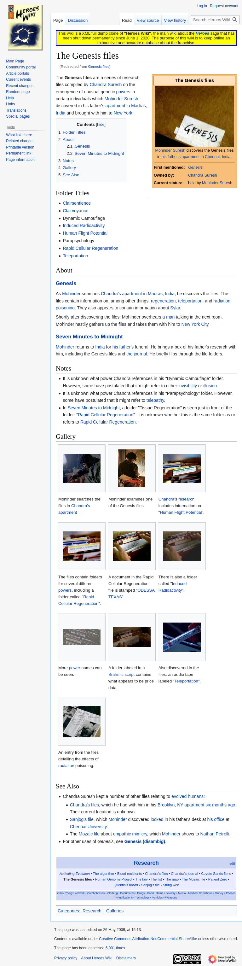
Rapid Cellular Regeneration (90, 248)
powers (123, 91)
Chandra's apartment (121, 293)
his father (121, 346)
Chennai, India (217, 157)
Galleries (115, 910)
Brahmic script (121, 674)
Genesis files (98, 66)
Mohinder (71, 293)
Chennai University (88, 826)
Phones (231, 893)
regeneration (163, 300)
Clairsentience (77, 203)
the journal (136, 353)
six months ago (220, 804)
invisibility (187, 385)
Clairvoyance (75, 210)
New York (123, 112)
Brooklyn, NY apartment (181, 804)
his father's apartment (181, 157)
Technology (142, 897)
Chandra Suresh (202, 175)
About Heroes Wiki (96, 958)
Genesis (195, 167)
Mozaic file (89, 833)
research (186, 499)
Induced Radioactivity (84, 225)
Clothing (112, 893)
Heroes (202, 33)
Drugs (141, 893)
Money (219, 893)
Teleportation (75, 255)
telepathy (155, 400)
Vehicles (157, 897)
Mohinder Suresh (170, 150)
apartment (115, 105)
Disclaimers (126, 958)
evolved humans (187, 796)
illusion (210, 385)
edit (232, 863)
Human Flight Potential (85, 233)
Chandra (166, 499)
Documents (127, 893)
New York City (194, 324)
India (100, 346)
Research (146, 863)
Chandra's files (84, 804)
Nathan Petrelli (214, 833)
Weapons (171, 897)
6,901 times (115, 948)
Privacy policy (65, 958)
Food (150, 893)
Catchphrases (96, 893)
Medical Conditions (200, 893)
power (74, 667)
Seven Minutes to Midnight (89, 337)
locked (157, 819)
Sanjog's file (82, 819)
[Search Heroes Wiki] (215, 19)
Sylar (175, 307)
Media (182, 893)
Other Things (65, 893)
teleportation (190, 300)
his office (216, 819)
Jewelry (171, 893)
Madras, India (161, 293)
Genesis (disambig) (144, 841)
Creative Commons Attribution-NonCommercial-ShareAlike (148, 939)
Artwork (80, 893)
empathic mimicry (130, 833)
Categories (68, 910)
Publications (125, 897)
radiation (66, 765)
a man (169, 316)
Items (159, 893)
